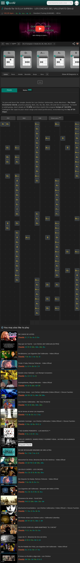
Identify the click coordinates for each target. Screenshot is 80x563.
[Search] (71, 3)
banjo (35, 74)
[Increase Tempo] (19, 43)
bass (42, 74)
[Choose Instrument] (47, 74)
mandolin (28, 74)
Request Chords (25, 445)
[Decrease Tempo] (3, 43)
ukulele (20, 74)
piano (13, 74)
